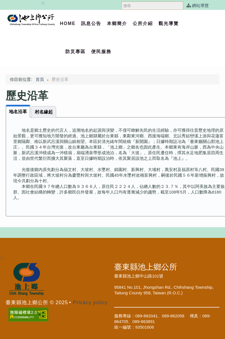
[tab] (18, 111)
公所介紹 (143, 23)
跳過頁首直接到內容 (21, 2)
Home (67, 23)
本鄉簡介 (117, 23)
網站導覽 (200, 5)
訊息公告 (91, 23)
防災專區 (75, 51)
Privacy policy (90, 302)
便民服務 (101, 51)
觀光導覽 (169, 23)
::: (43, 2)
